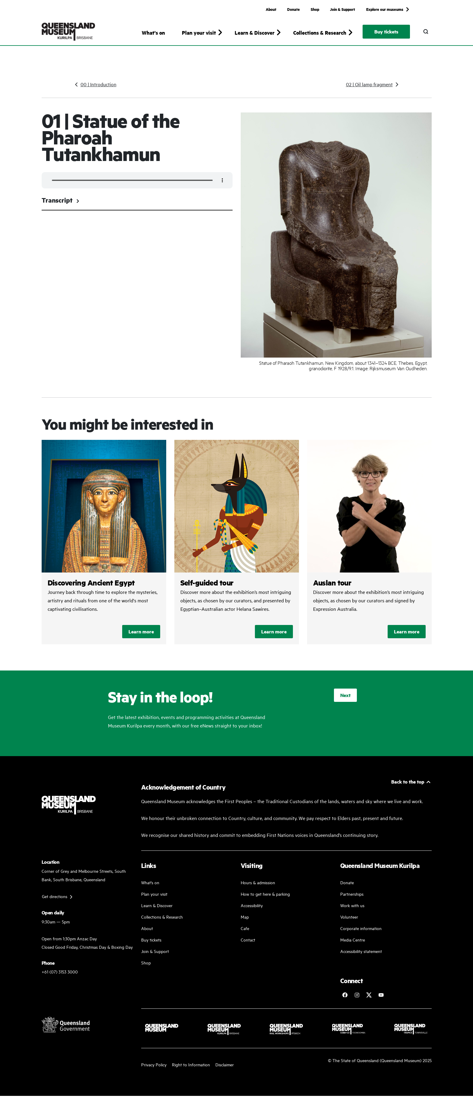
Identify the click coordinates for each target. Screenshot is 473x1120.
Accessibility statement (361, 957)
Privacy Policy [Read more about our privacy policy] (154, 1070)
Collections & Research (162, 922)
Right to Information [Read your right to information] (191, 1070)
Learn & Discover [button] (255, 32)
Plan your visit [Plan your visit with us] (154, 899)
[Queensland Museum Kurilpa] (68, 32)
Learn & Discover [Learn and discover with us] (157, 911)
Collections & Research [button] (319, 32)
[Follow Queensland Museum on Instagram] (356, 1000)
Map (245, 922)
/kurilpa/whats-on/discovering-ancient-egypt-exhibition (104, 548)
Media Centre (352, 945)
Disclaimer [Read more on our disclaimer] (224, 1070)
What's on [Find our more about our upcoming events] (150, 888)
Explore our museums (384, 9)
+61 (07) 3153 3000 (60, 977)
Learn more (141, 637)
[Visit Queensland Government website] (66, 1030)
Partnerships (351, 899)
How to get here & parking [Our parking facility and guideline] (265, 899)
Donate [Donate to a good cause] (347, 888)
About (271, 9)
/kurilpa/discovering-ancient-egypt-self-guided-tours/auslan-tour (369, 548)
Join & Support (342, 9)
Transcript (61, 205)
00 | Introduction (98, 90)
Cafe (245, 934)
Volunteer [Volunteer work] (349, 922)
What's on (153, 32)
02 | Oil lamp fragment (369, 90)
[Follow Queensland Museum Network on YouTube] (381, 1000)
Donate (293, 9)
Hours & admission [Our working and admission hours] (258, 888)
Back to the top (407, 787)
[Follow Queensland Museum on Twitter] (368, 1000)
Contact (248, 945)
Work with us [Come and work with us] (352, 911)
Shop (315, 9)
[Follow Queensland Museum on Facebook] (344, 1000)
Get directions (54, 901)
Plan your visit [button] (199, 32)
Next (345, 700)
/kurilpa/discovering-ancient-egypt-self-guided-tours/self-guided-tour (236, 548)
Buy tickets (386, 31)
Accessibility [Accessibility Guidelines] (252, 911)
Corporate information (361, 934)
